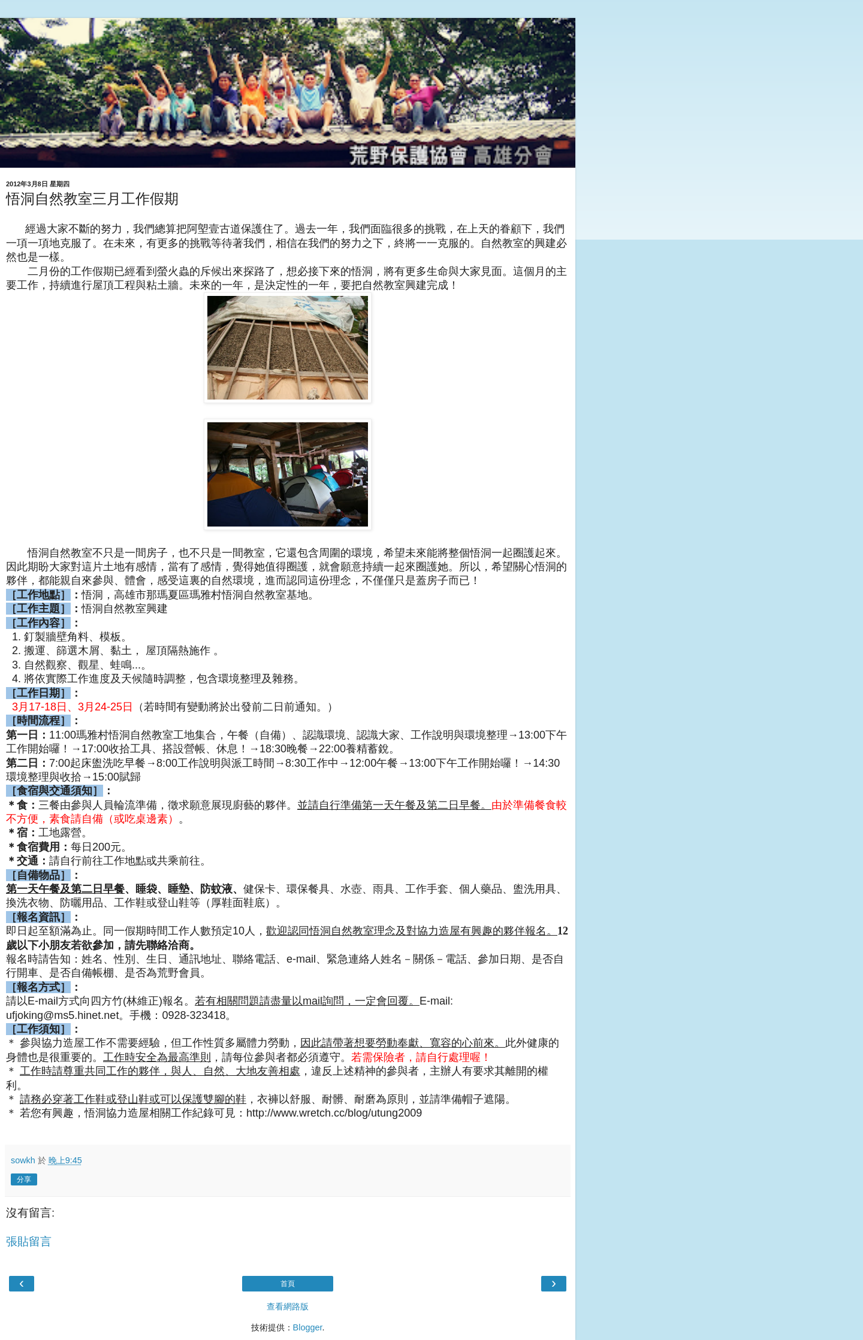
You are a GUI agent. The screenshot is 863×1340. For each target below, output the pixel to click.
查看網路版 (288, 1306)
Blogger (307, 1327)
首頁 (287, 1283)
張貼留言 (29, 1241)
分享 (24, 1179)
